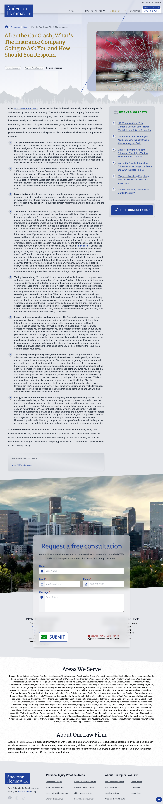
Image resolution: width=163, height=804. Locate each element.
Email (42, 650)
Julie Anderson (136, 788)
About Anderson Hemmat (114, 782)
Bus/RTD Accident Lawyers (84, 799)
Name (42, 637)
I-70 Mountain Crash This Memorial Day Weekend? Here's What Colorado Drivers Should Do (134, 127)
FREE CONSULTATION (151, 7)
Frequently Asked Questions (34, 68)
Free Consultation (133, 210)
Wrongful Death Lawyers (55, 799)
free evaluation (24, 791)
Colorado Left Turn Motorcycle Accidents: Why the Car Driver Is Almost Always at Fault (133, 140)
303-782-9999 (151, 10)
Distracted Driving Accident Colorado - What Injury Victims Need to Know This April (133, 153)
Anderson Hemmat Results (115, 799)
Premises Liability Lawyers (84, 788)
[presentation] (57, 694)
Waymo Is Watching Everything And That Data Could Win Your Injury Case (133, 180)
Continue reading (55, 68)
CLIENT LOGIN (145, 2)
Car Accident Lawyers (54, 782)
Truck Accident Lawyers (55, 788)
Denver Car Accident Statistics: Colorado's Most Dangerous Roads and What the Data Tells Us (135, 166)
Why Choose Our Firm (113, 788)
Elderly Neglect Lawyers (83, 793)
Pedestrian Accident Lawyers (85, 782)
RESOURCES (118, 10)
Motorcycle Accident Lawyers (57, 793)
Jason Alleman (136, 793)
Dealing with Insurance (13, 68)
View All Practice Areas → (23, 465)
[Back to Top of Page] (159, 799)
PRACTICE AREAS (95, 10)
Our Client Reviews (112, 793)
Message (44, 663)
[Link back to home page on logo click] (19, 11)
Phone (87, 650)
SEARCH (158, 2)
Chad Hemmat (136, 782)
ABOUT (74, 10)
